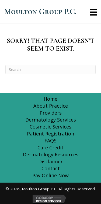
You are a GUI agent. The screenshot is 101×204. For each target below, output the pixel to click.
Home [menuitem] (50, 98)
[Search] (50, 69)
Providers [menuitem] (51, 112)
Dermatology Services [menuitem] (50, 119)
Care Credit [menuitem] (50, 147)
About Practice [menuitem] (50, 105)
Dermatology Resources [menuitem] (50, 154)
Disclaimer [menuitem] (50, 161)
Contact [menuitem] (50, 168)
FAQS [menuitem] (50, 140)
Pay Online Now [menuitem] (50, 175)
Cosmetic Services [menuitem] (50, 126)
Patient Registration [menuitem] (50, 133)
